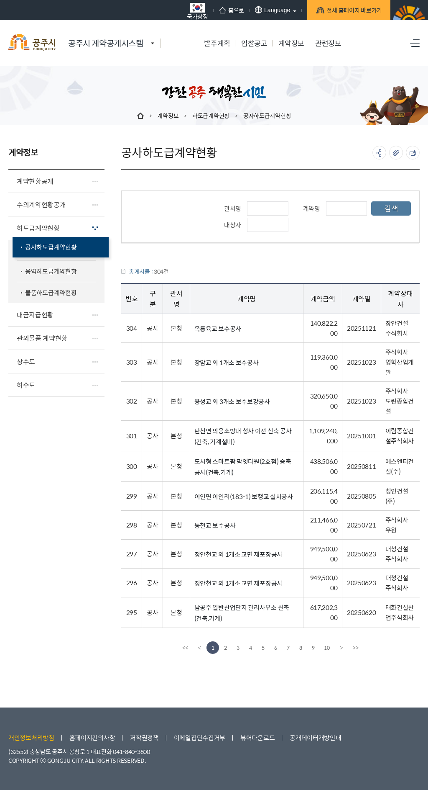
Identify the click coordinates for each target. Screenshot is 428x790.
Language (272, 9)
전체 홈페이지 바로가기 (353, 11)
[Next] (341, 647)
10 (327, 647)
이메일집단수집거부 (199, 737)
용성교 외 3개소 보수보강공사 (232, 401)
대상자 (232, 224)
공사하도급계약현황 (267, 115)
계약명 (311, 208)
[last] (355, 647)
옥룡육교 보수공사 (217, 328)
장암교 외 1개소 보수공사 (226, 362)
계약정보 (167, 115)
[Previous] (199, 647)
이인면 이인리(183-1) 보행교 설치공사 (243, 496)
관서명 (232, 208)
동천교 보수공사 (215, 525)
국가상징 (197, 11)
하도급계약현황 (210, 115)
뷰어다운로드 (257, 737)
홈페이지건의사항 (92, 737)
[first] (185, 647)
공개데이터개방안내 (315, 737)
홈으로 (231, 10)
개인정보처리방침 (31, 737)
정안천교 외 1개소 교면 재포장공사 (238, 554)
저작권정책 (144, 737)
